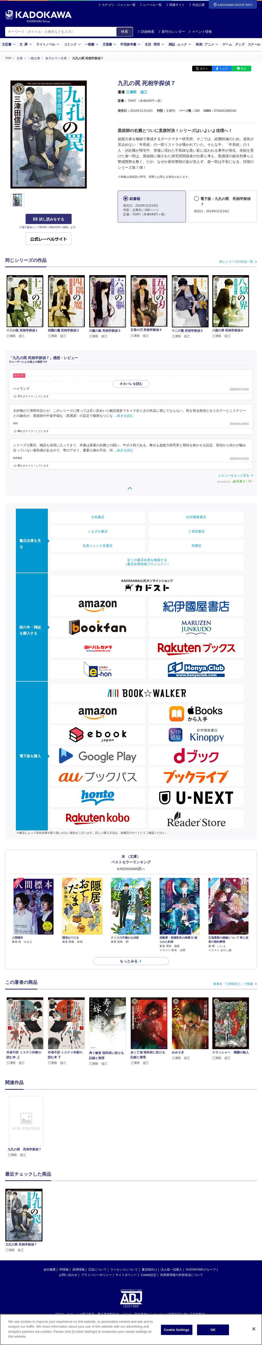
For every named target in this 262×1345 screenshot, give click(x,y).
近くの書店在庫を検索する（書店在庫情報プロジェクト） (147, 562)
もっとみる (129, 961)
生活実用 (155, 44)
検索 (124, 31)
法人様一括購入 (171, 1269)
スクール (254, 44)
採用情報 (78, 1269)
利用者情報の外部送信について (181, 1275)
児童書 (109, 44)
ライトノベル (48, 44)
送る (243, 68)
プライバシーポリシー (96, 1275)
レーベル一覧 (152, 5)
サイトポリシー (126, 1275)
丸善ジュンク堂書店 (98, 546)
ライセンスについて (124, 1269)
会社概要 (49, 1269)
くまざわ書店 (98, 531)
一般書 (92, 44)
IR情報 (64, 1269)
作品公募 (198, 5)
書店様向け (149, 1269)
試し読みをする (48, 219)
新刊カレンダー (171, 32)
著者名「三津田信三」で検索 (233, 984)
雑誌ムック (180, 44)
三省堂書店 (196, 531)
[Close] (253, 1330)
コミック (72, 44)
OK (213, 1331)
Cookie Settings (176, 1331)
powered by (235, 481)
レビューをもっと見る (234, 475)
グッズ (239, 44)
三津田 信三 (136, 92)
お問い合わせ (68, 1275)
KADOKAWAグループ (201, 1269)
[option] (26, 1127)
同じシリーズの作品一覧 (236, 261)
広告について (97, 1269)
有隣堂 (196, 546)
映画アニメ (207, 44)
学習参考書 (130, 44)
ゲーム (227, 44)
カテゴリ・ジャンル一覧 (119, 5)
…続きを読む (137, 381)
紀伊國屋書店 (196, 517)
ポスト (204, 68)
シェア (224, 68)
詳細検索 (145, 32)
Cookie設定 (148, 1275)
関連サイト (177, 5)
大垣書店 (97, 517)
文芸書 (9, 44)
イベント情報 (200, 32)
